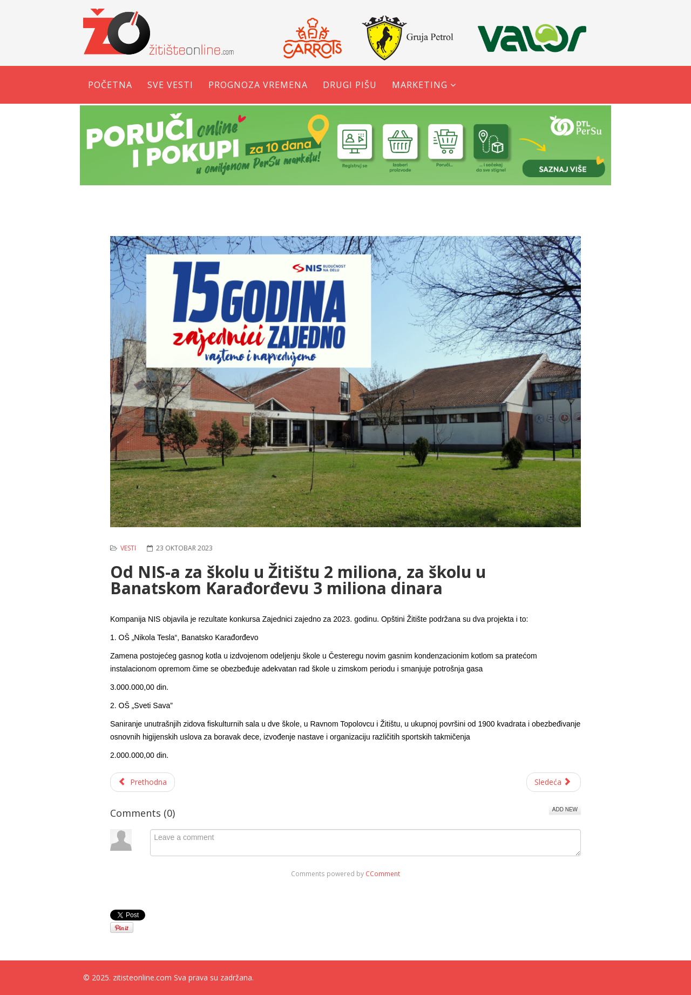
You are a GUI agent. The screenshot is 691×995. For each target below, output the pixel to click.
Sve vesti (170, 85)
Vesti (128, 548)
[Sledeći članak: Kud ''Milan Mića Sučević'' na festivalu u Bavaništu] (553, 782)
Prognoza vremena (258, 85)
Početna (110, 85)
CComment (382, 873)
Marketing (420, 85)
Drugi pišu (350, 85)
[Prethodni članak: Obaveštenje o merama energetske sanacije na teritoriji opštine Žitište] (142, 782)
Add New (565, 809)
